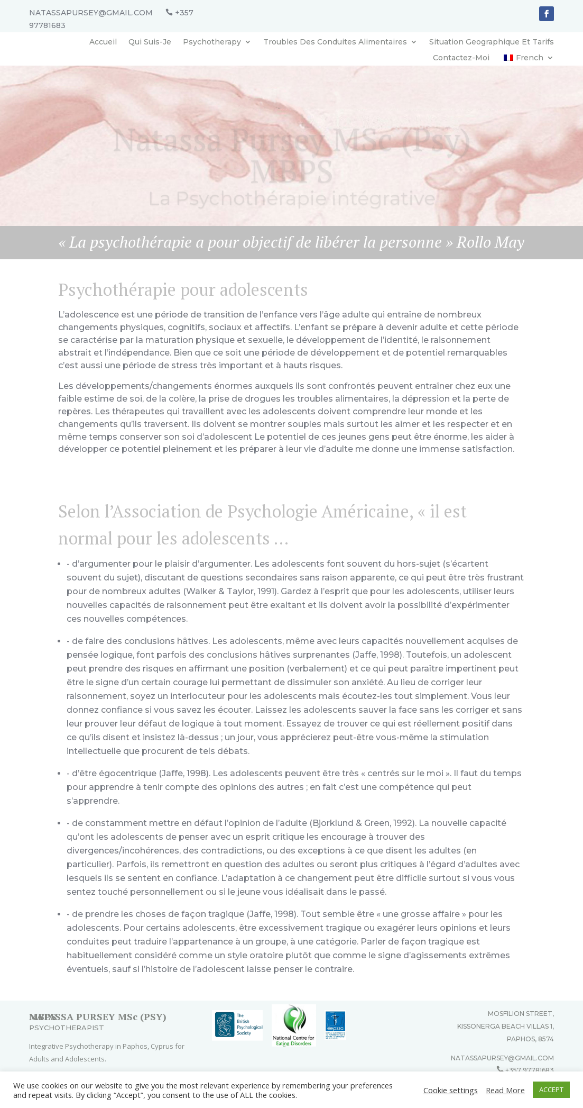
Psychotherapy (212, 42)
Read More (505, 1090)
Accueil (103, 42)
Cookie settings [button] (450, 1090)
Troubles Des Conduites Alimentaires (335, 42)
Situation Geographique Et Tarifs (491, 42)
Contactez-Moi (461, 58)
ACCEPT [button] (551, 1089)
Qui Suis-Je (149, 42)
